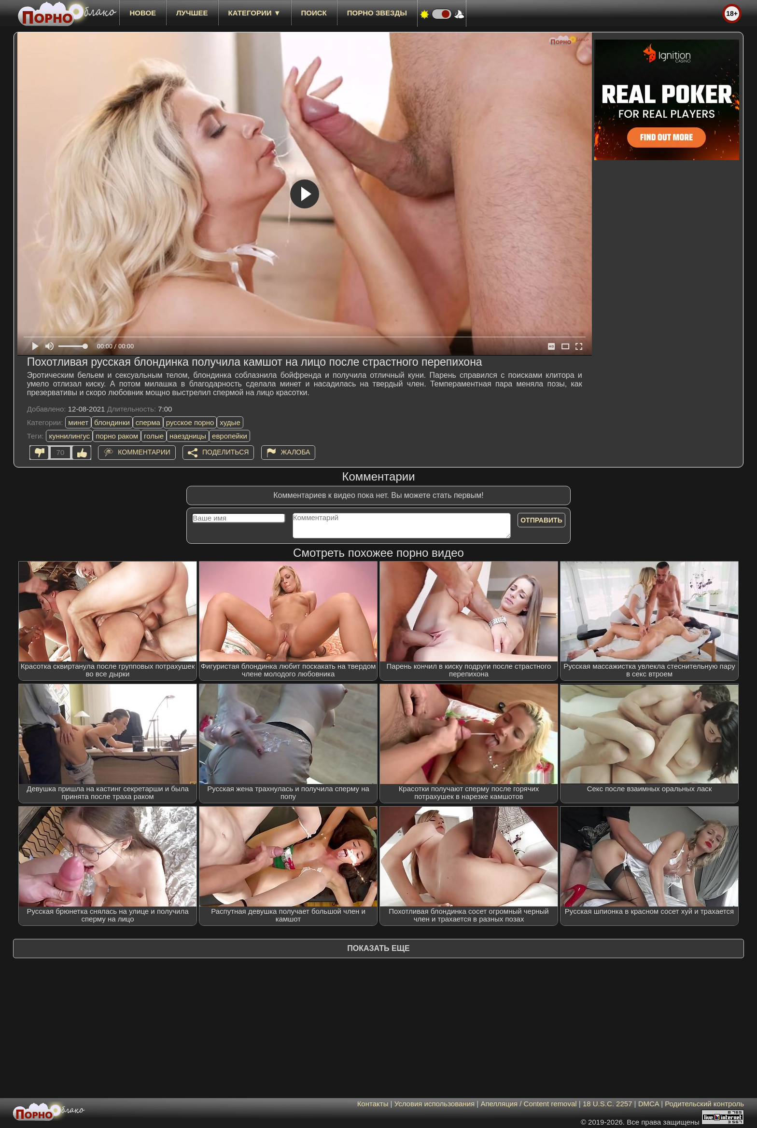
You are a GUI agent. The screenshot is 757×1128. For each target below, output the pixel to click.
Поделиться (225, 452)
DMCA (648, 1104)
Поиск (314, 13)
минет (78, 422)
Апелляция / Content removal (528, 1104)
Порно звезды (377, 13)
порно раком (117, 436)
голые (154, 436)
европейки (229, 436)
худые (230, 422)
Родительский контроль (704, 1104)
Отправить (541, 520)
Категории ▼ (254, 13)
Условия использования (434, 1104)
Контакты (373, 1104)
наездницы (187, 436)
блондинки (112, 422)
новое (142, 13)
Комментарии (144, 452)
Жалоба (295, 452)
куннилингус (69, 436)
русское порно (190, 422)
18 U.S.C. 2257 (607, 1104)
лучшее (192, 13)
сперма (148, 422)
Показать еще (378, 948)
